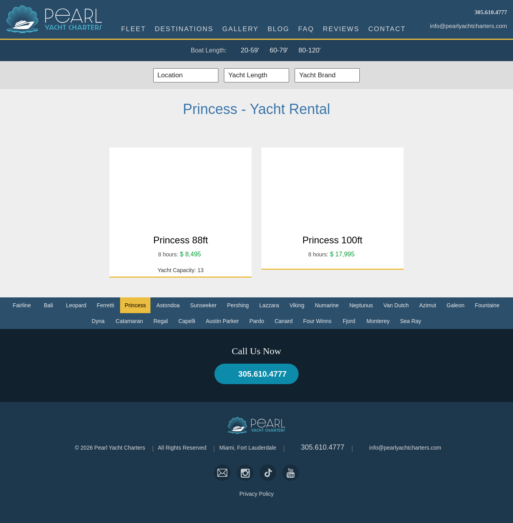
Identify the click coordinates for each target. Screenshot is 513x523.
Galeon (455, 305)
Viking (296, 305)
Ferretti (105, 305)
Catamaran (129, 321)
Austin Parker (222, 321)
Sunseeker (203, 305)
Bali (48, 305)
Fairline (22, 305)
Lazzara (269, 305)
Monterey (377, 321)
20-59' (250, 50)
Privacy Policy (256, 494)
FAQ (306, 29)
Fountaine (487, 305)
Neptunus (361, 305)
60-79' (279, 50)
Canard (283, 321)
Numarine (327, 305)
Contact (387, 29)
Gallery (240, 29)
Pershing (238, 305)
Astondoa (168, 305)
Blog (278, 29)
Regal (161, 321)
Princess (135, 305)
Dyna (98, 321)
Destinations (184, 29)
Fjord (349, 321)
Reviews (341, 29)
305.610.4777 (491, 12)
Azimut (427, 305)
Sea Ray (410, 321)
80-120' (310, 50)
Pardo (256, 321)
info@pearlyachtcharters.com (468, 25)
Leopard (76, 305)
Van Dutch (396, 305)
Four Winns (317, 321)
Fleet (133, 29)
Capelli (187, 321)
